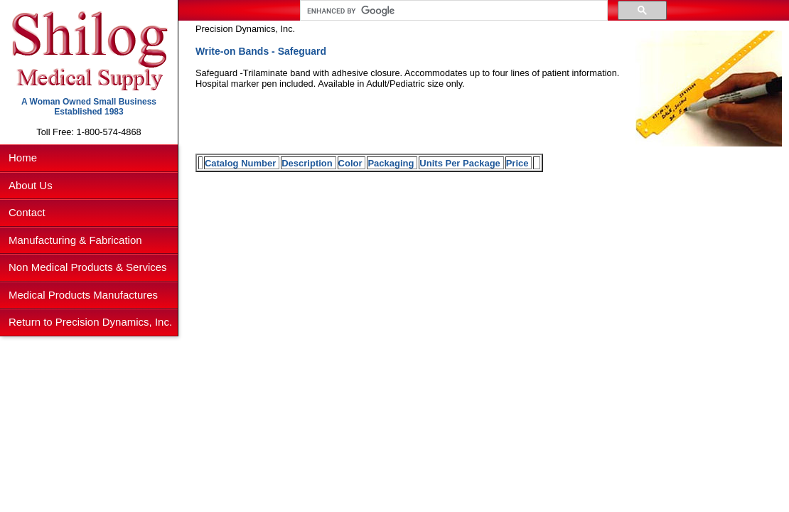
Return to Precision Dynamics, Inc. (90, 322)
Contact (27, 212)
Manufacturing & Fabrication (75, 240)
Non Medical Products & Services (88, 267)
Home (23, 157)
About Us (31, 185)
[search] (452, 10)
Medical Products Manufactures (83, 295)
